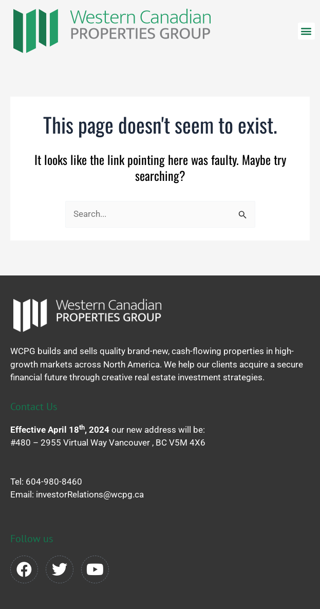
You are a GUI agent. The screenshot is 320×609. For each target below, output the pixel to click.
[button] (306, 31)
